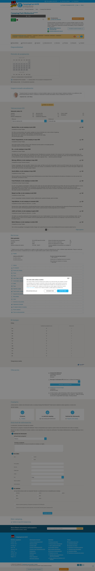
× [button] (69, 278)
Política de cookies (30, 287)
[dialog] (47, 285)
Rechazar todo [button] (50, 290)
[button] (32, 290)
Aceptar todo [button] (62, 290)
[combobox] (68, 278)
